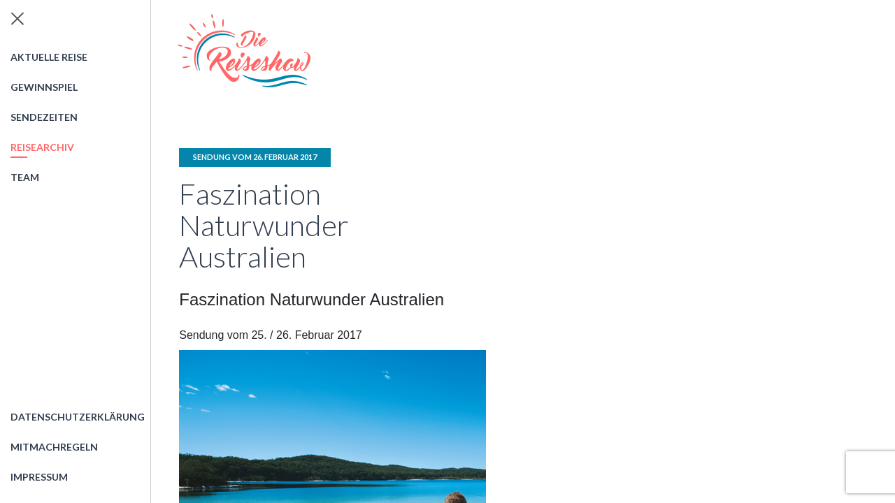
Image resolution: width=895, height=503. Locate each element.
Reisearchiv (42, 147)
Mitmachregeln (54, 447)
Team (24, 177)
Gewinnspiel (44, 87)
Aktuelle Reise (48, 57)
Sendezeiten (44, 117)
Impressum (39, 477)
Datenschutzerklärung (77, 417)
